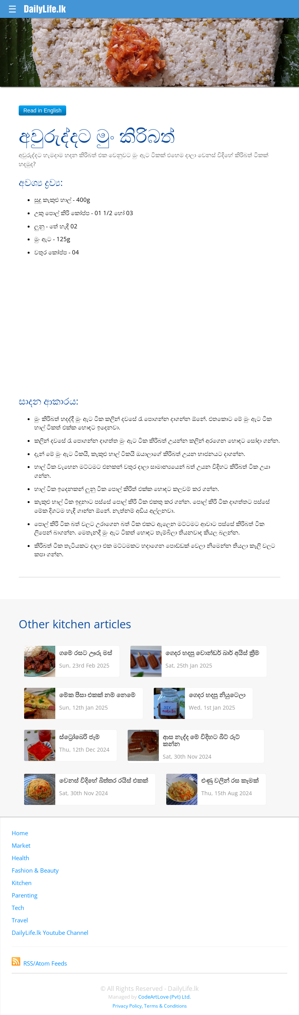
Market (21, 845)
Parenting (24, 895)
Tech (18, 908)
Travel (20, 920)
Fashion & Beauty (35, 870)
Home (20, 833)
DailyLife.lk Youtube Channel (50, 932)
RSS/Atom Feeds (39, 963)
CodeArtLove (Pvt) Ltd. (164, 996)
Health (20, 858)
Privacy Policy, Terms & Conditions (150, 1006)
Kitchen (22, 883)
